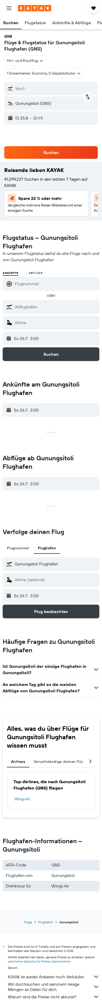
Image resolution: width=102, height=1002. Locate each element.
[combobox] (25, 60)
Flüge (28, 922)
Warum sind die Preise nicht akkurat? (53, 997)
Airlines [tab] (18, 761)
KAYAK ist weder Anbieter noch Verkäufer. (53, 977)
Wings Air (22, 799)
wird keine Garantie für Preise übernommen (39, 961)
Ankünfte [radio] (10, 273)
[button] (9, 8)
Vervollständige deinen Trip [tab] (58, 761)
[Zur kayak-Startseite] (34, 8)
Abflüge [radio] (36, 273)
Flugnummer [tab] (18, 548)
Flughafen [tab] (47, 548)
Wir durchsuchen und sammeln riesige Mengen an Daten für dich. (53, 986)
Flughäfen (45, 922)
